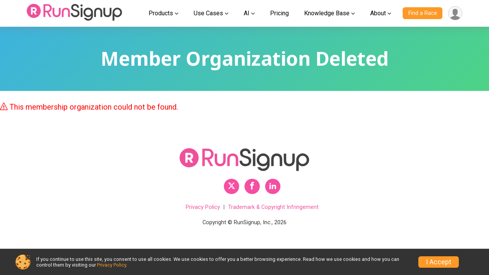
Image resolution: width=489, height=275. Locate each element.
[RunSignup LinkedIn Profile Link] (272, 186)
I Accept (438, 262)
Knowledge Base (327, 13)
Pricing (279, 13)
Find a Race (422, 13)
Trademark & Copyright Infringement (273, 207)
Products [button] (161, 13)
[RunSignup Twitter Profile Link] (231, 186)
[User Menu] (455, 13)
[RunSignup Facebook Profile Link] (252, 186)
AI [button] (246, 13)
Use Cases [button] (208, 13)
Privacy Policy (203, 207)
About (378, 13)
